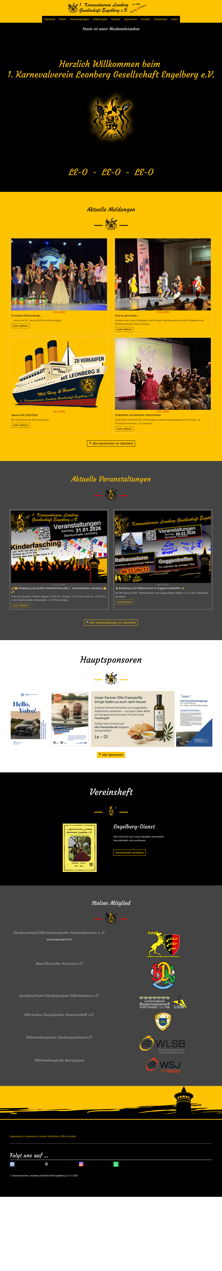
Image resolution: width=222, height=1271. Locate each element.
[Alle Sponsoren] (111, 829)
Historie (115, 19)
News (62, 19)
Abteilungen (100, 19)
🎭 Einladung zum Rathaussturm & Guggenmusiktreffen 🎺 (150, 662)
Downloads (160, 19)
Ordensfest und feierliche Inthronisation (138, 489)
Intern (174, 19)
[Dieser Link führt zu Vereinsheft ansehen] (129, 927)
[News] (111, 518)
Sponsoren (130, 19)
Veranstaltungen (79, 19)
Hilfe (63, 1210)
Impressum (31, 1210)
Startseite (49, 19)
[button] (11, 793)
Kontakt (145, 19)
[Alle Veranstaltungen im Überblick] (111, 697)
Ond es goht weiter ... (127, 389)
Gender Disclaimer (49, 1210)
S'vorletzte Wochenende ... (27, 389)
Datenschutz (16, 1210)
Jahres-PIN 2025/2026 (24, 489)
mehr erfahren (20, 400)
